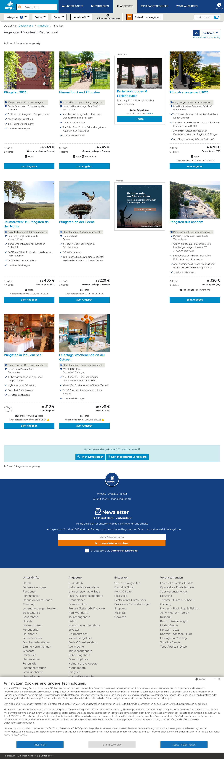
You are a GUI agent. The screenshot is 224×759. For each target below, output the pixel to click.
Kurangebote (77, 668)
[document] (112, 711)
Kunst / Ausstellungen (174, 621)
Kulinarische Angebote (83, 663)
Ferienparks (30, 629)
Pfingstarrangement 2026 (189, 92)
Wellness (119, 612)
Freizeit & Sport (124, 587)
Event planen (77, 600)
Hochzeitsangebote (81, 676)
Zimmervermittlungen (37, 646)
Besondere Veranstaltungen (132, 604)
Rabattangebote (79, 655)
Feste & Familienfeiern (83, 642)
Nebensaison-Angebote (84, 587)
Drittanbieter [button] (47, 755)
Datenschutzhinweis (28, 755)
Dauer (57, 17)
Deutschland (26, 25)
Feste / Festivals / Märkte (176, 583)
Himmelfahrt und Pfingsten (79, 92)
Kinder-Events (169, 625)
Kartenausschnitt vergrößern (127, 456)
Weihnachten (77, 646)
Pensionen (29, 591)
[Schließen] (219, 679)
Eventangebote (78, 659)
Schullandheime (33, 672)
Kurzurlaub (76, 583)
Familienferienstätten (36, 642)
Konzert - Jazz (169, 629)
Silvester (74, 629)
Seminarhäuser (32, 638)
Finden (140, 118)
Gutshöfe (28, 651)
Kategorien (15, 17)
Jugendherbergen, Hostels (40, 608)
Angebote (42, 25)
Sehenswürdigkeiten (127, 583)
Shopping (120, 608)
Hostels (27, 621)
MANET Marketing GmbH (116, 498)
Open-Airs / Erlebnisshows (177, 587)
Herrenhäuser (31, 659)
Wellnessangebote (80, 638)
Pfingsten (74, 672)
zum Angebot (29, 166)
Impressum (9, 755)
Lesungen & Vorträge (174, 638)
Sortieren (209, 33)
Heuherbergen (32, 676)
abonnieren (112, 543)
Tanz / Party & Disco (173, 646)
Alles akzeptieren (184, 744)
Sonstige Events (170, 642)
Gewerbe (120, 617)
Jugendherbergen (34, 668)
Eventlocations (78, 604)
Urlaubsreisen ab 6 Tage (84, 591)
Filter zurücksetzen (90, 456)
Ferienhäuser (31, 596)
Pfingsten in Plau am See (23, 355)
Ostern (73, 621)
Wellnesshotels (32, 625)
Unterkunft (79, 17)
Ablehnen (40, 744)
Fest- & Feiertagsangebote (86, 596)
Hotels (27, 583)
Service (219, 6)
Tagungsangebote (80, 651)
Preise (39, 17)
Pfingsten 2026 (15, 92)
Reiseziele (120, 596)
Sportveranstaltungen (174, 591)
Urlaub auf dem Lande (37, 600)
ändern (149, 113)
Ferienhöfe (30, 663)
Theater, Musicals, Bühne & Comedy (177, 602)
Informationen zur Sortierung (206, 37)
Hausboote (30, 634)
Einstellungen (111, 744)
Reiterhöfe (29, 655)
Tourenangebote (79, 617)
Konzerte (166, 596)
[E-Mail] (112, 537)
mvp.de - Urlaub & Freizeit (112, 493)
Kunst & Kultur (123, 591)
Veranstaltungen (171, 577)
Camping (29, 604)
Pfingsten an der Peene (77, 222)
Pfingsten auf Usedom (186, 222)
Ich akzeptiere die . (112, 551)
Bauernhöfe (30, 617)
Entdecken (121, 577)
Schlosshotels (31, 612)
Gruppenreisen (78, 634)
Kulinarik (165, 617)
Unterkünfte (31, 577)
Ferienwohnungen (34, 587)
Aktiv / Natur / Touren (174, 612)
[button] (37, 6)
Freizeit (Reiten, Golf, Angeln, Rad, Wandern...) (87, 610)
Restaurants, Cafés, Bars (130, 600)
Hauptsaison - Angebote (84, 625)
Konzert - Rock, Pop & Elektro (179, 608)
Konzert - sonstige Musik (176, 634)
